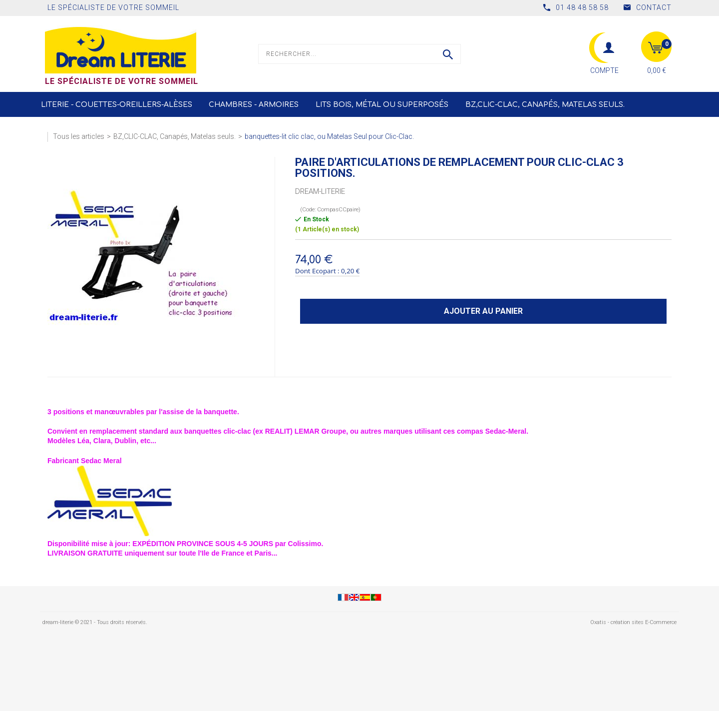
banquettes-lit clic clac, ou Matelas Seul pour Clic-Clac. (329, 136)
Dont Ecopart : (317, 270)
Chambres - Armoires (254, 104)
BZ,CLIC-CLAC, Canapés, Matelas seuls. (545, 104)
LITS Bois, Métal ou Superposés (382, 104)
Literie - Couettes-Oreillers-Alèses (116, 104)
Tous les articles (78, 136)
